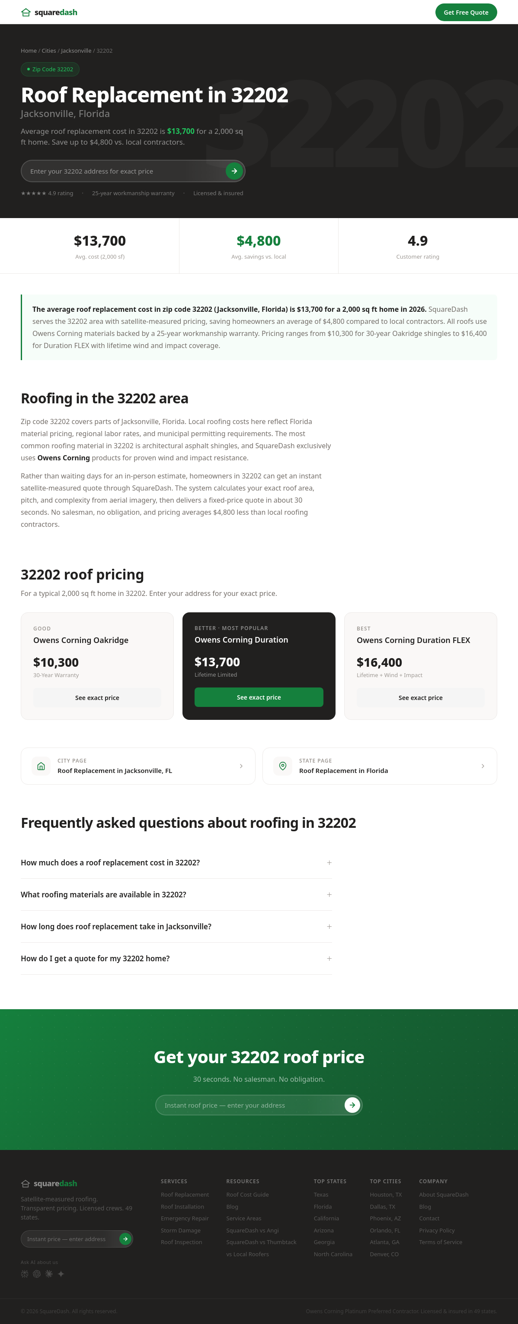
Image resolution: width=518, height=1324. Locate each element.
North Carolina (333, 1254)
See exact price (97, 698)
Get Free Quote (466, 12)
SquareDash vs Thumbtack (262, 1242)
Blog (233, 1206)
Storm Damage (181, 1230)
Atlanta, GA (384, 1242)
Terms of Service (440, 1242)
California (326, 1218)
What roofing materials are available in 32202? (103, 895)
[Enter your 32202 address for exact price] (133, 171)
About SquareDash (443, 1194)
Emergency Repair (185, 1218)
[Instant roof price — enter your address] (259, 1105)
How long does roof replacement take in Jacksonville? (116, 926)
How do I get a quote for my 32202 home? (95, 958)
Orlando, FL (385, 1230)
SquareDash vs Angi (253, 1230)
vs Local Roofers (248, 1254)
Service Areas (244, 1218)
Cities (49, 50)
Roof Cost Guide (248, 1194)
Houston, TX (386, 1194)
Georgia (324, 1242)
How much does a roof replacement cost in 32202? (110, 863)
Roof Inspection (181, 1242)
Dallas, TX (382, 1206)
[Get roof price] (234, 171)
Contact (429, 1218)
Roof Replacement (185, 1194)
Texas (321, 1194)
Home (29, 50)
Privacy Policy (436, 1230)
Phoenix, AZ (385, 1218)
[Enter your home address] (77, 1239)
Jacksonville (76, 50)
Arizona (324, 1230)
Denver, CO (384, 1254)
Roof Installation (182, 1206)
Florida (323, 1206)
